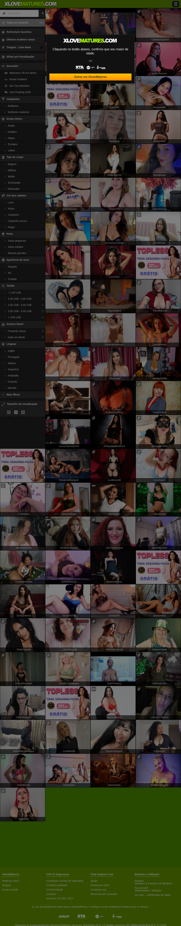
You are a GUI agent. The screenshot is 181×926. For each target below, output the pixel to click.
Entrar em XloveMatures (90, 76)
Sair (90, 61)
